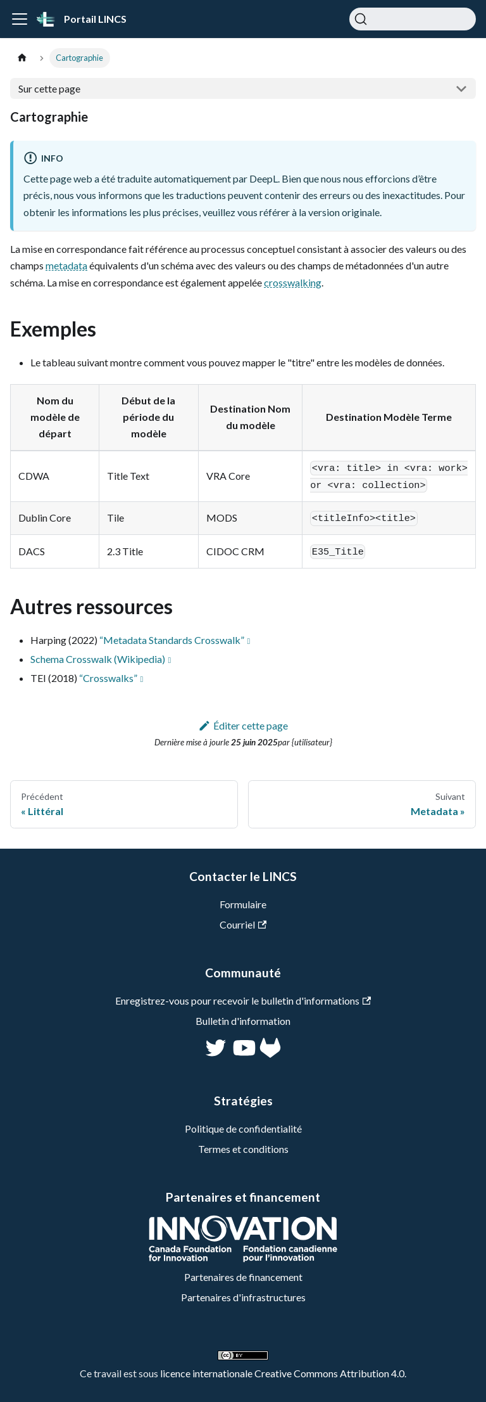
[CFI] (243, 1258)
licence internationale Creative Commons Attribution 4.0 (282, 1373)
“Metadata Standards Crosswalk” (171, 640)
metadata (66, 265)
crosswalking (292, 282)
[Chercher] (412, 19)
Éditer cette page (243, 725)
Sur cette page (49, 88)
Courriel (243, 924)
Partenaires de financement (243, 1277)
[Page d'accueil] (22, 58)
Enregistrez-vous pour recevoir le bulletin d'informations (243, 1000)
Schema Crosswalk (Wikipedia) (97, 659)
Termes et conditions (243, 1149)
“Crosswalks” (108, 678)
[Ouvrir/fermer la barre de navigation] (19, 19)
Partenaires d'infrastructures (243, 1297)
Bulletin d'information (243, 1021)
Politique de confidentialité (243, 1128)
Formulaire (243, 904)
